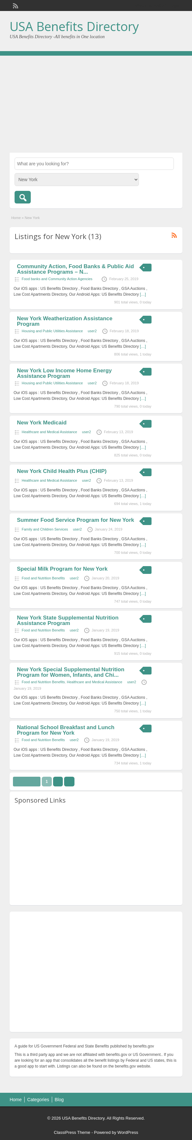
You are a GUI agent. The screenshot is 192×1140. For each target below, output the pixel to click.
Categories (38, 1099)
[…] (143, 294)
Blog (59, 1099)
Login (174, 5)
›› (69, 781)
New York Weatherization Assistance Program (64, 321)
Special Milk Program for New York (62, 569)
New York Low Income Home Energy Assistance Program (64, 373)
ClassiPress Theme (72, 1132)
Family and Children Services (45, 529)
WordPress (128, 1132)
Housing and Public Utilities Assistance (52, 331)
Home (16, 218)
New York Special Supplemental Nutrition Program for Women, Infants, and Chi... (70, 672)
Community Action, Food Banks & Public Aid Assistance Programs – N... (75, 269)
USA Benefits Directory (74, 26)
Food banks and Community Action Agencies (57, 279)
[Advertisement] (96, 104)
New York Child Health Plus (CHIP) (62, 471)
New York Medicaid (41, 423)
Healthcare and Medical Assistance (49, 432)
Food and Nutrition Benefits (43, 578)
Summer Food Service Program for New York (75, 520)
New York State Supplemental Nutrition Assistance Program (68, 620)
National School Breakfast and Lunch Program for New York (65, 730)
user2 (92, 331)
